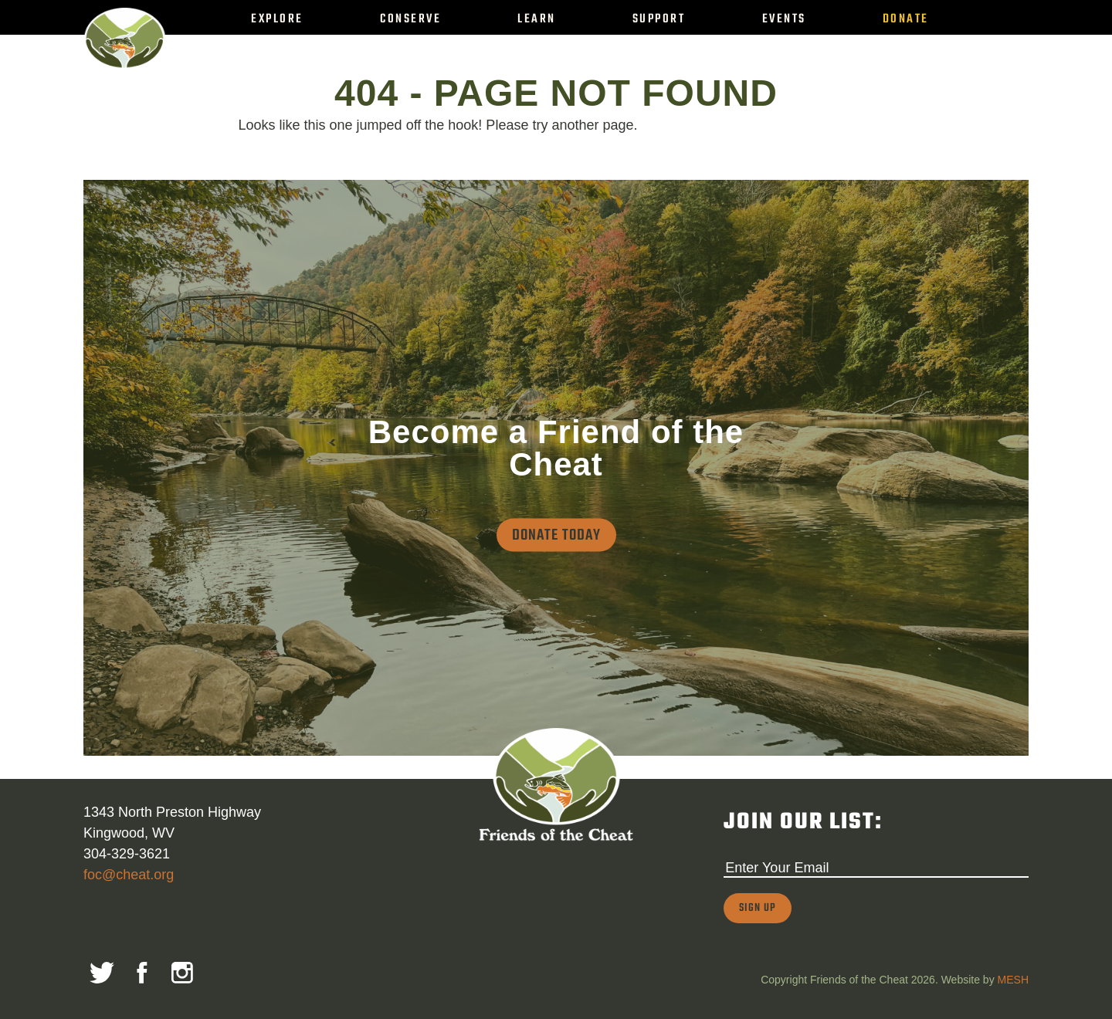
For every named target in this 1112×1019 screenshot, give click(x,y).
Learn (536, 19)
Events (784, 19)
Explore (277, 19)
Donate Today (556, 534)
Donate (906, 19)
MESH (1013, 979)
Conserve (410, 19)
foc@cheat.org (128, 874)
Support (659, 19)
